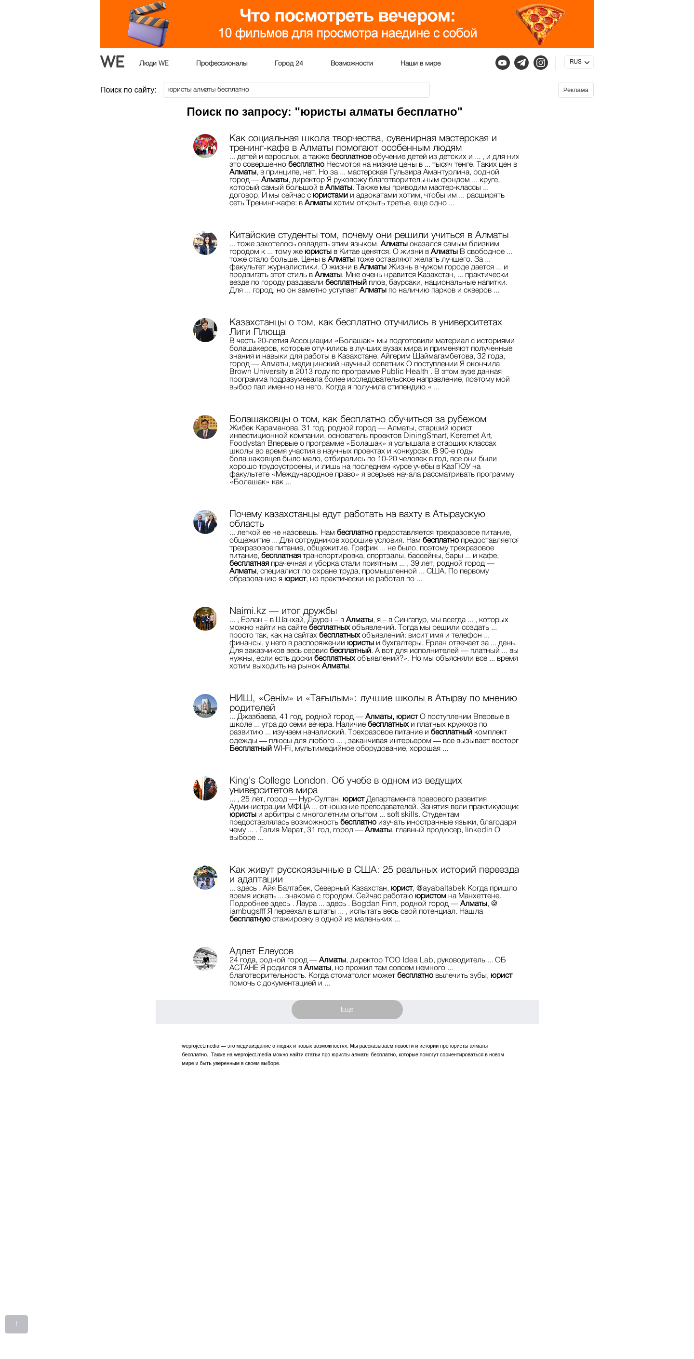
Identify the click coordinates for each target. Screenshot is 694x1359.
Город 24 (289, 63)
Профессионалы (221, 63)
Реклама (575, 89)
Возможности (352, 63)
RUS (575, 62)
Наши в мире (420, 63)
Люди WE (154, 63)
